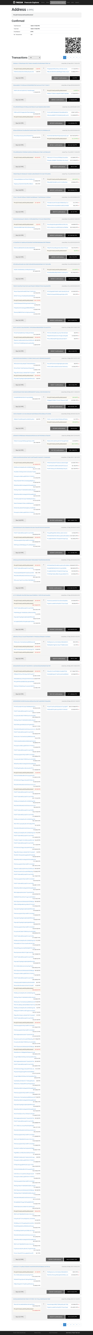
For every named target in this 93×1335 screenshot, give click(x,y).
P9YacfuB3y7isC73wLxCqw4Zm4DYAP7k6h (24, 943)
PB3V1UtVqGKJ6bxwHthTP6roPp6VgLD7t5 (24, 649)
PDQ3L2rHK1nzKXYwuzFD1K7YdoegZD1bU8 (57, 441)
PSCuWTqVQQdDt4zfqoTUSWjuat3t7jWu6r (24, 333)
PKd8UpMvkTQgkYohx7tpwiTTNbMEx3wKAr (57, 645)
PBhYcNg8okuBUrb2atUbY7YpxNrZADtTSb (24, 892)
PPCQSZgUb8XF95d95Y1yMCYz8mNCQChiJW (58, 291)
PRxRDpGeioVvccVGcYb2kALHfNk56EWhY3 (57, 642)
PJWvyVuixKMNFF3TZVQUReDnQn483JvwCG (58, 115)
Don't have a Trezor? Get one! (73, 1332)
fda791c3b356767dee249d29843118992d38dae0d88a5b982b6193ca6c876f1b (32, 327)
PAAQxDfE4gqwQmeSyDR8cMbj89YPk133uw (24, 948)
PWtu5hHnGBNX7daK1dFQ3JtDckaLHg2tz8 (24, 227)
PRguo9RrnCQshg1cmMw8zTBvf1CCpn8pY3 (24, 372)
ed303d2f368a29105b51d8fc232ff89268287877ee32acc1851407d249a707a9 (31, 392)
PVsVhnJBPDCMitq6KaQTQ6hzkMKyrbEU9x (57, 112)
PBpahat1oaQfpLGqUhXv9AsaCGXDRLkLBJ (24, 340)
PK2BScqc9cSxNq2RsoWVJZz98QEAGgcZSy (24, 467)
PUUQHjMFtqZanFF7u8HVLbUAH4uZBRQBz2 (58, 674)
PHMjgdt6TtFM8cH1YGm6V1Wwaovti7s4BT (57, 400)
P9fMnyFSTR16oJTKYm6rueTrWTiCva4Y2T (24, 674)
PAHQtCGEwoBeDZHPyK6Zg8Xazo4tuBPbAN (24, 508)
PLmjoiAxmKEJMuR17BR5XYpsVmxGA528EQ (25, 715)
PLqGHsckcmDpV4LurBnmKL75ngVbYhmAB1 (25, 1248)
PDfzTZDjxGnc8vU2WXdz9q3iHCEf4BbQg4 (24, 901)
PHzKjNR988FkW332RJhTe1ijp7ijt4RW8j (23, 397)
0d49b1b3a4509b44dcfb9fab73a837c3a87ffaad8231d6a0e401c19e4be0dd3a (31, 457)
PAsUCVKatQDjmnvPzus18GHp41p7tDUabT (24, 1113)
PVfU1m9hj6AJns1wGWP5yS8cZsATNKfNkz (57, 227)
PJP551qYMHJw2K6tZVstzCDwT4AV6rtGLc (57, 366)
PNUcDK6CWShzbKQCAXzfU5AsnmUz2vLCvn (24, 575)
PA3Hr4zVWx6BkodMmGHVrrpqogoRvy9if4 (24, 775)
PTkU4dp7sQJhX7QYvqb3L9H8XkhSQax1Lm (57, 202)
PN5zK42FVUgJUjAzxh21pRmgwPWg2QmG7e (25, 1279)
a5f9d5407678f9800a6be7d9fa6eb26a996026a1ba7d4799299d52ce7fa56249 (31, 435)
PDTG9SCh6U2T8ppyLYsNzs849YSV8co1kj (24, 780)
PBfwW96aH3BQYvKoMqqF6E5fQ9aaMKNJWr (25, 485)
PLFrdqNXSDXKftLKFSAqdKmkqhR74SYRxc (24, 621)
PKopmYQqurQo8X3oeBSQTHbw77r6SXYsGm (25, 291)
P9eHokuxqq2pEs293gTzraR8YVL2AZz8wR (24, 540)
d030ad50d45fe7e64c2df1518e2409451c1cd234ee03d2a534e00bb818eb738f (31, 666)
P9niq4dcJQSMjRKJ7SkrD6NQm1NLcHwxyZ (57, 160)
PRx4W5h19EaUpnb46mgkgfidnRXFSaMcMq (24, 855)
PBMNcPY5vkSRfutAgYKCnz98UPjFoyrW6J (24, 419)
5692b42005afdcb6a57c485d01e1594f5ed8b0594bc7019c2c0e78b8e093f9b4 (31, 219)
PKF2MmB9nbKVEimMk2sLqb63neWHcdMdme (58, 535)
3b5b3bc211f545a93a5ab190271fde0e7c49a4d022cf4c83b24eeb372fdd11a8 (31, 63)
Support (77, 2)
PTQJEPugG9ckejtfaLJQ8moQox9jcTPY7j (24, 768)
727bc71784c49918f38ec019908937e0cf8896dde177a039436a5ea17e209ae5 (32, 197)
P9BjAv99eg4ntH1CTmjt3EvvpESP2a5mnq (24, 1284)
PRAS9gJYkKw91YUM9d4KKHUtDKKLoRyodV (24, 490)
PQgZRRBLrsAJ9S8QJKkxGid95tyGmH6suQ (24, 1152)
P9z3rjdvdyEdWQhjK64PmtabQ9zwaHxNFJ (24, 572)
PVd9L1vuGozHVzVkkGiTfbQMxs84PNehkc (57, 419)
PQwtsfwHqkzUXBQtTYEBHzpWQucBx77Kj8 (57, 1304)
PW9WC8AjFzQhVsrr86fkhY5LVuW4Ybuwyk (24, 1206)
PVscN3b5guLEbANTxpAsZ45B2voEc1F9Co (24, 1230)
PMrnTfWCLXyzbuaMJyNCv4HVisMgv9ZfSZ (24, 823)
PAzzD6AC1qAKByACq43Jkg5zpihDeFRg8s (24, 1148)
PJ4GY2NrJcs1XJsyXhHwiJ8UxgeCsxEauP (24, 1173)
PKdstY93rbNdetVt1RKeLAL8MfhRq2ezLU (24, 503)
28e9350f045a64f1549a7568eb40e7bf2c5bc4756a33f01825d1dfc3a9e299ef (31, 527)
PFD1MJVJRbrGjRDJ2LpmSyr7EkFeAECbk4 (57, 333)
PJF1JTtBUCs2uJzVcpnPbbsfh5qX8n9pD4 (24, 1125)
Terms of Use (37, 1332)
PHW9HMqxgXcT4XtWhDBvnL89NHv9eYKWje (25, 612)
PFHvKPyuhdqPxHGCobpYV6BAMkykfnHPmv (24, 498)
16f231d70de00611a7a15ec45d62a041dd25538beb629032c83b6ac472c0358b (32, 413)
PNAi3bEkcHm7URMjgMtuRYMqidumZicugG (24, 1052)
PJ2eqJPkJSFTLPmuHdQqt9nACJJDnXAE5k (24, 1218)
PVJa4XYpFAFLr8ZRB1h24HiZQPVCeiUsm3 (57, 465)
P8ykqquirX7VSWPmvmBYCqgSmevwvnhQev (24, 1010)
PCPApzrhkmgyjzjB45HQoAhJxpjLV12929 (24, 1164)
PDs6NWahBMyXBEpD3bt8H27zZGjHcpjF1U (57, 272)
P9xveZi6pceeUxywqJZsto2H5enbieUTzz (23, 135)
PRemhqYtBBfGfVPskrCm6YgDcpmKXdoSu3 (24, 312)
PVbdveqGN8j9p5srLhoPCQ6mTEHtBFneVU (24, 179)
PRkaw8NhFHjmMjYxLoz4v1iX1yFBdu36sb (57, 182)
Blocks (43, 2)
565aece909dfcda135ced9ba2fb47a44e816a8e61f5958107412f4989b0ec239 (31, 130)
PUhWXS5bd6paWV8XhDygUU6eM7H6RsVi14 (25, 303)
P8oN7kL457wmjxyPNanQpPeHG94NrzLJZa (57, 1275)
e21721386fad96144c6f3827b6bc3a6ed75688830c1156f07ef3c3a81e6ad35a (31, 595)
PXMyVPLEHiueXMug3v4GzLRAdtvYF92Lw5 (57, 247)
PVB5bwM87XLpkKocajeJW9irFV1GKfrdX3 (57, 709)
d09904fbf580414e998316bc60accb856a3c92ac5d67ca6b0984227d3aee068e (32, 701)
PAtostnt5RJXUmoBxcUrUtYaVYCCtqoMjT (24, 985)
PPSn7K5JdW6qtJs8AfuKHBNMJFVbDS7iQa (24, 1004)
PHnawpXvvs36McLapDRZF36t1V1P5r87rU (24, 476)
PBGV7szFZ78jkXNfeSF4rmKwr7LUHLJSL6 (24, 1139)
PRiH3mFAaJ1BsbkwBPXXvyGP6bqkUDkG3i (24, 1083)
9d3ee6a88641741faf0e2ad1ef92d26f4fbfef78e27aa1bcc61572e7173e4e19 (31, 85)
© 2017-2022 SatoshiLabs (19, 1332)
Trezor (68, 2)
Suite (72, 2)
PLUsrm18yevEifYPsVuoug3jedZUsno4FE (23, 1253)
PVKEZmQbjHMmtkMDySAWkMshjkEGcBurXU (25, 741)
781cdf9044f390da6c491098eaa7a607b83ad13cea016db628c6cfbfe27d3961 (31, 107)
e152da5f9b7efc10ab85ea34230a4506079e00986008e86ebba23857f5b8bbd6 (31, 242)
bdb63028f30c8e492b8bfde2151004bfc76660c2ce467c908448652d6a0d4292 (31, 358)
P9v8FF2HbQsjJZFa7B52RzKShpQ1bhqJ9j (57, 468)
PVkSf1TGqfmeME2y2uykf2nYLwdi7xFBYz (24, 533)
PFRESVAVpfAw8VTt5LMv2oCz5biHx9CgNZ (57, 462)
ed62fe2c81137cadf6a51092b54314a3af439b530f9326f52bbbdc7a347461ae (31, 1266)
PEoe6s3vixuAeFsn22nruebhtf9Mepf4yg (23, 871)
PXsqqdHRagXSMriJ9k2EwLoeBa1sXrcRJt (57, 533)
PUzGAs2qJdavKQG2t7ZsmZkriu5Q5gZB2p (57, 600)
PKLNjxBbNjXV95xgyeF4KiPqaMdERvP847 (24, 1202)
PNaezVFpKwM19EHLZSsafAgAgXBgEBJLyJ (24, 480)
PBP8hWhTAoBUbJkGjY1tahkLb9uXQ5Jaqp (24, 1157)
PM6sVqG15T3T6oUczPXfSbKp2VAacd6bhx (57, 157)
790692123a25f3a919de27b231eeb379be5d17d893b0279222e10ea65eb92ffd (31, 286)
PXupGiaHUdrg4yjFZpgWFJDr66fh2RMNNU (24, 1071)
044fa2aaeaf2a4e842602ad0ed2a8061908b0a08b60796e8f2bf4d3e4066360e (31, 560)
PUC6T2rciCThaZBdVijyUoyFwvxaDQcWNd (24, 343)
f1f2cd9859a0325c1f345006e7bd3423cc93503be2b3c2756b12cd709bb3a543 (31, 152)
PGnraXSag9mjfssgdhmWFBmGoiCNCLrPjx (57, 224)
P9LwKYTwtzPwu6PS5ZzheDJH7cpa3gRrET (57, 706)
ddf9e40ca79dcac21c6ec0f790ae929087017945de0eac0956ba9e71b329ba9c (31, 636)
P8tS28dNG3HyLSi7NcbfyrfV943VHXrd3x (23, 678)
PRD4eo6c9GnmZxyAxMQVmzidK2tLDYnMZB (58, 205)
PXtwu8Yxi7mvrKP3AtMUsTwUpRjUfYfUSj (57, 671)
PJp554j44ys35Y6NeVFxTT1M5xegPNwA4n (24, 1080)
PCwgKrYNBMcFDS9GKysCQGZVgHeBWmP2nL (25, 1057)
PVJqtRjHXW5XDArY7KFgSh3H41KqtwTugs (57, 538)
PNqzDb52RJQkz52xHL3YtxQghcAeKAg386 (57, 335)
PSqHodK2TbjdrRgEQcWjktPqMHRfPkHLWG (24, 378)
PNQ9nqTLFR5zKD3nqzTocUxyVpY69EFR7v (24, 686)
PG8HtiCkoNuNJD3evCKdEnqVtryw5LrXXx (24, 71)
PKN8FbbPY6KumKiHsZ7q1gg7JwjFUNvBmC (24, 897)
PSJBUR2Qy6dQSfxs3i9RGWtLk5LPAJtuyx (24, 1226)
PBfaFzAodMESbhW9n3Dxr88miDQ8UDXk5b (24, 247)
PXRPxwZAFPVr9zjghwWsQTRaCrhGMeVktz (24, 112)
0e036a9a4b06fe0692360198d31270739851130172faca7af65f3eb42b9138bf (31, 1299)
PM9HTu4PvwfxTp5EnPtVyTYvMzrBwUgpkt (24, 90)
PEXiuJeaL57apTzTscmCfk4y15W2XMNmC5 (24, 580)
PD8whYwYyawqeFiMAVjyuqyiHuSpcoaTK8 (57, 294)
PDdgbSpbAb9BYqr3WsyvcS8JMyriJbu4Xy (57, 68)
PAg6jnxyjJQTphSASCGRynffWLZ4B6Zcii (23, 184)
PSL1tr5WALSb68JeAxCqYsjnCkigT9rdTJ (23, 966)
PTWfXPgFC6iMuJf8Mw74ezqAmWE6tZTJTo (58, 574)
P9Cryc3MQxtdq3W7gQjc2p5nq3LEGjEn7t (57, 338)
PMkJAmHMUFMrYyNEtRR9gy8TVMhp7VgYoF (58, 71)
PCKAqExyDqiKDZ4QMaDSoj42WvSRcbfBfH (24, 982)
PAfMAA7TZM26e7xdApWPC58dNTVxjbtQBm (58, 93)
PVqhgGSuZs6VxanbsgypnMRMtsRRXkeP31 (24, 308)
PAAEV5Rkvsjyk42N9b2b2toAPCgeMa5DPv (24, 724)
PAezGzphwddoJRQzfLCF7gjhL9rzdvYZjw (23, 952)
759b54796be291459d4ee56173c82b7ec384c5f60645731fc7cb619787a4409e (32, 174)
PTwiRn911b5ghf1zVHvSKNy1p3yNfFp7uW (24, 840)
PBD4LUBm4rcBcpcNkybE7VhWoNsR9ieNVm (24, 363)
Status (47, 2)
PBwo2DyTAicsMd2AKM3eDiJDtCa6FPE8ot (24, 1304)
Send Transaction (53, 1332)
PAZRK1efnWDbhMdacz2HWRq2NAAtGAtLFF (24, 269)
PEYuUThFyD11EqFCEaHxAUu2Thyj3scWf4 (24, 368)
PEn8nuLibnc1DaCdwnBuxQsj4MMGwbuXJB (24, 642)
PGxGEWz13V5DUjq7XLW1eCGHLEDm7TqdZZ (25, 471)
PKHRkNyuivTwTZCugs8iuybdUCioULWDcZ (24, 1223)
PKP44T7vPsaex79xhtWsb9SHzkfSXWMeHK (24, 296)
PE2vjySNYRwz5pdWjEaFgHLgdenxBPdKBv (24, 681)
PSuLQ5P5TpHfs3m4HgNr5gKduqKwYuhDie (57, 363)
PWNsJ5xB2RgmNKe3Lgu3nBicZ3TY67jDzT (24, 904)
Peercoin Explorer (31, 2)
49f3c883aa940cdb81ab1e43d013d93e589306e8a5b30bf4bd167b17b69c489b (32, 264)
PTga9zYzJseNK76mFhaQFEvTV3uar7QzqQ (57, 603)
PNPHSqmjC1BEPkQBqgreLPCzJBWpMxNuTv (25, 545)
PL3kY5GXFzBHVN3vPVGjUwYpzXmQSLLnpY (58, 135)
